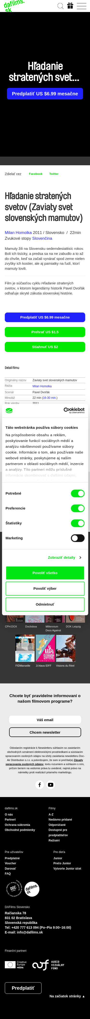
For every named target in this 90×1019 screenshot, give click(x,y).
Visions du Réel (65, 665)
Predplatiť (23, 988)
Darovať (10, 868)
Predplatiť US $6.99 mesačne (45, 93)
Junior (58, 858)
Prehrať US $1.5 (45, 332)
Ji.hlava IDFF (43, 665)
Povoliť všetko (45, 573)
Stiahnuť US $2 (45, 347)
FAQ (8, 873)
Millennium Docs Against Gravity (53, 628)
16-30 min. (50, 397)
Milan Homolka (18, 232)
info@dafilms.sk (30, 932)
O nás (9, 814)
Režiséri (54, 840)
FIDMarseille (22, 665)
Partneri (10, 819)
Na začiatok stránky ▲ (67, 996)
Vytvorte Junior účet (67, 868)
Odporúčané (57, 825)
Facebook (35, 174)
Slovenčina (42, 238)
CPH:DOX (11, 626)
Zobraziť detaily (61, 557)
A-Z (51, 814)
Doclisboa (31, 626)
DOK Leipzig (73, 626)
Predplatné (12, 858)
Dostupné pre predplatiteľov (58, 832)
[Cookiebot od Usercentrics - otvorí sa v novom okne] (64, 410)
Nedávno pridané (60, 819)
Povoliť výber (44, 588)
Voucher (10, 863)
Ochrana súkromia (17, 825)
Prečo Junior (62, 863)
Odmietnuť (45, 604)
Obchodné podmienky (20, 830)
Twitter (53, 174)
